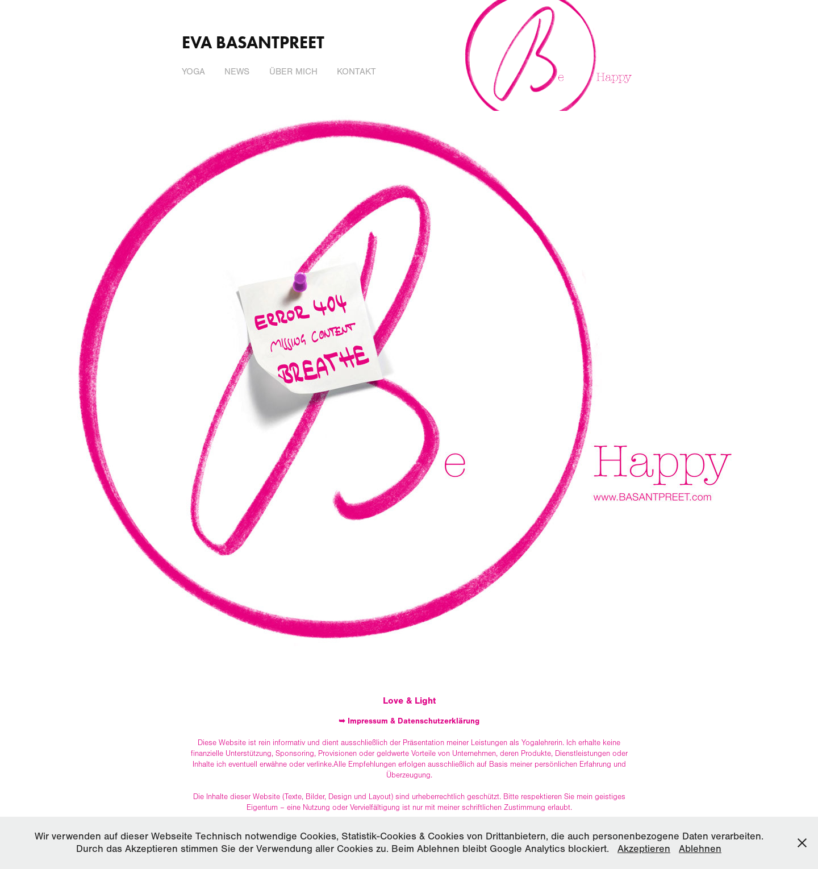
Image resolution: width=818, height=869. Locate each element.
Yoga (193, 71)
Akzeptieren (643, 849)
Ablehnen (700, 849)
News (236, 71)
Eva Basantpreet (253, 42)
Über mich (293, 71)
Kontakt (356, 71)
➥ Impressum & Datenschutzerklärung (409, 721)
